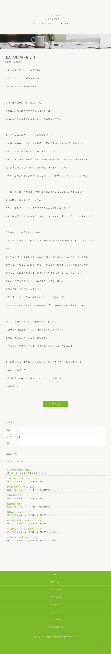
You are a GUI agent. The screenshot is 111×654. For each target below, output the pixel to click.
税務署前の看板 (14, 503)
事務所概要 (55, 604)
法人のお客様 (55, 597)
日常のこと (12, 443)
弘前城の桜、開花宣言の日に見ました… (25, 537)
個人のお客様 (55, 589)
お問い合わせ (55, 619)
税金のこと (52, 23)
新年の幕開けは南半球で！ (19, 469)
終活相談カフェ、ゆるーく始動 (21, 486)
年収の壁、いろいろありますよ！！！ (24, 528)
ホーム (36, 23)
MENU (104, 7)
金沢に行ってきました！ (18, 495)
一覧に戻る (55, 403)
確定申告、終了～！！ (17, 461)
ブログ (43, 23)
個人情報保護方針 (55, 627)
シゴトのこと (13, 436)
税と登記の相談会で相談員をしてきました (26, 520)
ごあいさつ (55, 582)
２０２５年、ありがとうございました (24, 478)
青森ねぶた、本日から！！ (19, 512)
